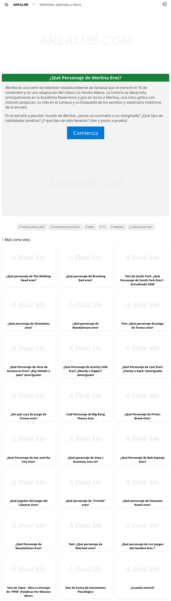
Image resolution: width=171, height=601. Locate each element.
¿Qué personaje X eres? (142, 227)
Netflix (91, 227)
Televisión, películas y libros (60, 4)
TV (104, 227)
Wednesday (119, 227)
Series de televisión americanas (66, 227)
